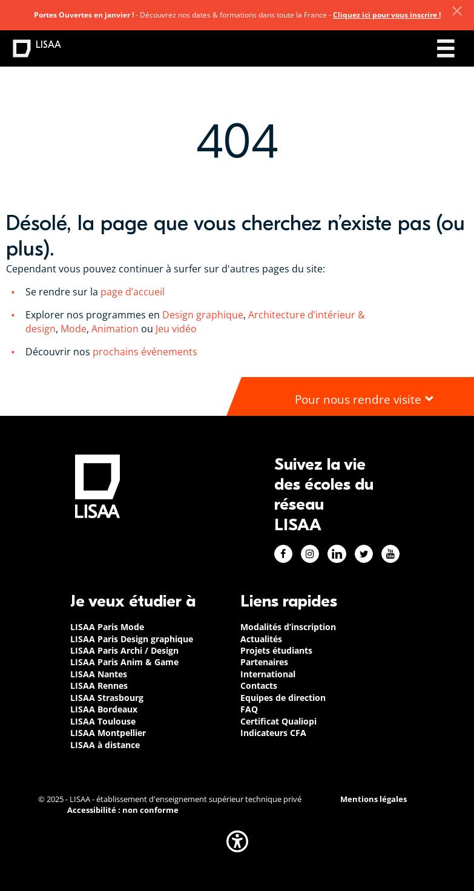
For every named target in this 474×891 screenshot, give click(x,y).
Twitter (364, 554)
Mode (74, 328)
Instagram (310, 554)
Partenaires (264, 662)
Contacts (258, 685)
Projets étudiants (276, 650)
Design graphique (202, 314)
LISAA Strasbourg (106, 697)
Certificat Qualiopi (278, 721)
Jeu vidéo (177, 328)
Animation (115, 328)
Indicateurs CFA (273, 732)
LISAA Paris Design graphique (131, 639)
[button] (237, 841)
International (267, 674)
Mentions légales (373, 799)
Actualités (261, 639)
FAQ (249, 709)
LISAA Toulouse (103, 721)
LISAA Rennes (99, 685)
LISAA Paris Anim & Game (124, 662)
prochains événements (145, 351)
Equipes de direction (283, 697)
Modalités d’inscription (288, 627)
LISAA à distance (105, 745)
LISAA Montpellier (108, 732)
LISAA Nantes (98, 674)
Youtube (390, 554)
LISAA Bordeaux (103, 709)
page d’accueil (131, 291)
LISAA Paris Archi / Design (124, 650)
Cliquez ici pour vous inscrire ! (387, 15)
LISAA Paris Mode (107, 627)
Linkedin (337, 554)
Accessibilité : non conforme (123, 810)
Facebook (283, 554)
